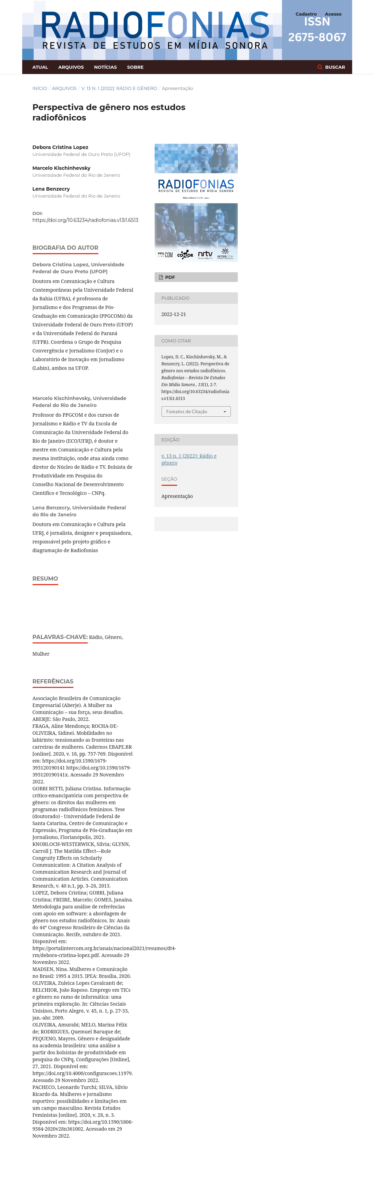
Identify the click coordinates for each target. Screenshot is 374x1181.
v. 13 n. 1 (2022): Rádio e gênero (119, 88)
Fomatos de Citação (186, 411)
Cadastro (306, 14)
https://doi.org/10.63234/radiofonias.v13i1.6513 (86, 220)
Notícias (105, 67)
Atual (40, 67)
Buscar (334, 67)
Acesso (333, 14)
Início (40, 88)
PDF (169, 277)
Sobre (135, 67)
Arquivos (71, 67)
